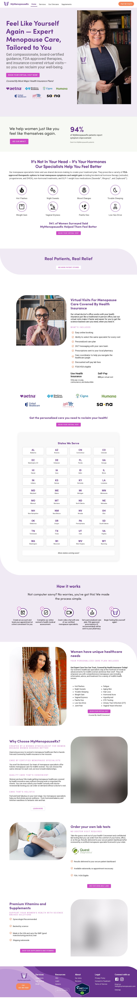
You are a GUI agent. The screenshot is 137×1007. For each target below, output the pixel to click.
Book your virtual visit (99, 716)
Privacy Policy (100, 983)
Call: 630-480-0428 (23, 991)
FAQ (56, 983)
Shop (37, 989)
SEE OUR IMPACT (19, 141)
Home (34, 4)
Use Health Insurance (77, 375)
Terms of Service (101, 989)
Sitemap (118, 995)
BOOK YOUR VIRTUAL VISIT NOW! (23, 75)
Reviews (78, 986)
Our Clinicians (54, 4)
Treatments (39, 983)
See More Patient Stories (68, 267)
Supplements (66, 4)
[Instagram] (121, 986)
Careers (58, 989)
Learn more (38, 813)
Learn (57, 986)
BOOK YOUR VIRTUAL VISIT (68, 233)
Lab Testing (39, 986)
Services (42, 4)
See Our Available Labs (99, 891)
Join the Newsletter (62, 995)
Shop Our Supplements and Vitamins (38, 955)
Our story (78, 983)
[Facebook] (117, 986)
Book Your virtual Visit (68, 424)
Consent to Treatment (102, 986)
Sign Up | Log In (126, 4)
